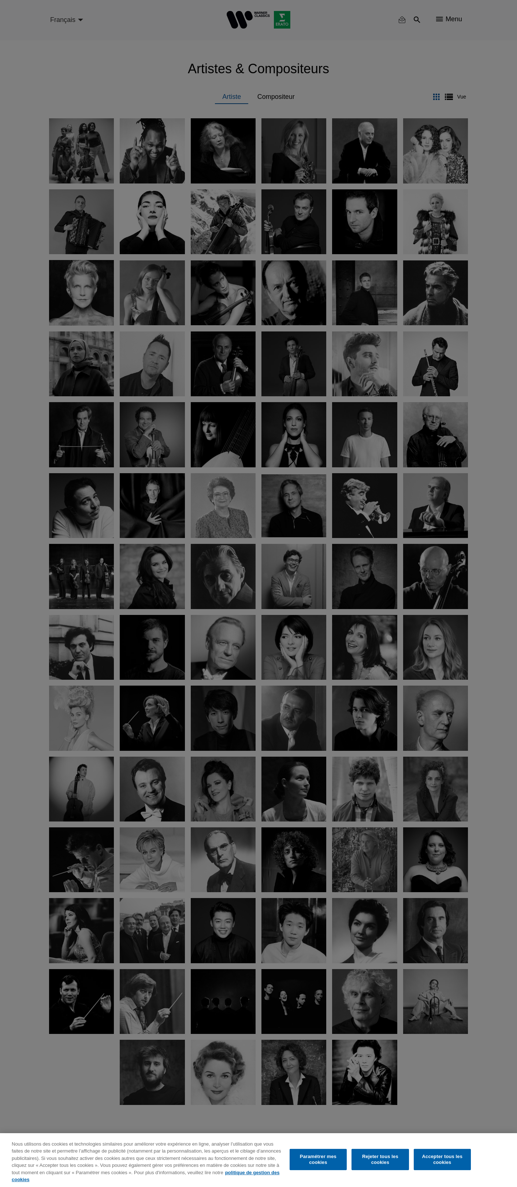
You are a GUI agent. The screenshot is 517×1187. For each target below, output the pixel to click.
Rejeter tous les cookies (380, 1159)
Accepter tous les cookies (442, 1159)
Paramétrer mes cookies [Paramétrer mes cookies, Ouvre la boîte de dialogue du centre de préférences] (318, 1159)
